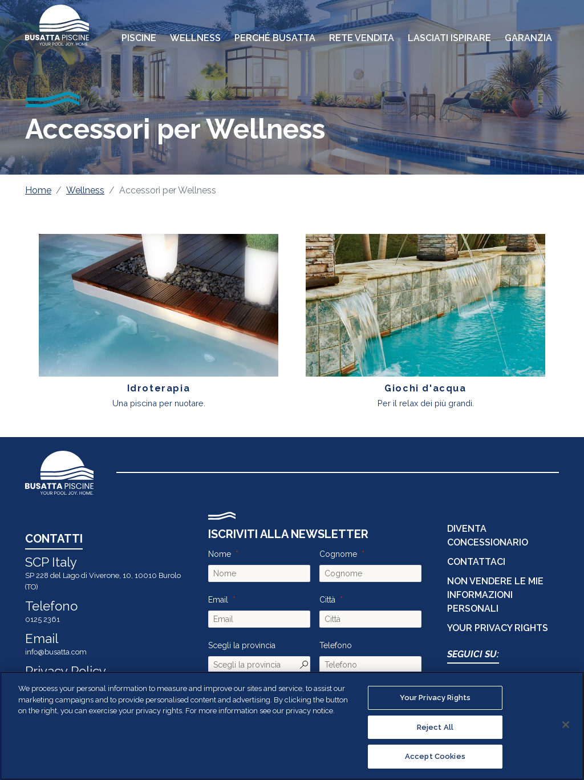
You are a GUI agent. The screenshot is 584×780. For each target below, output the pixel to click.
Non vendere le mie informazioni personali (495, 595)
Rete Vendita (361, 38)
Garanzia (528, 38)
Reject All (435, 727)
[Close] (565, 724)
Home (38, 190)
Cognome (338, 554)
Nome (219, 554)
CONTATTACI (476, 561)
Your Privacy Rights (497, 628)
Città (327, 599)
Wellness (85, 190)
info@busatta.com (56, 652)
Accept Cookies (435, 756)
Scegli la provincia (241, 645)
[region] (292, 726)
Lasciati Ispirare (449, 38)
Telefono (335, 645)
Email (218, 599)
